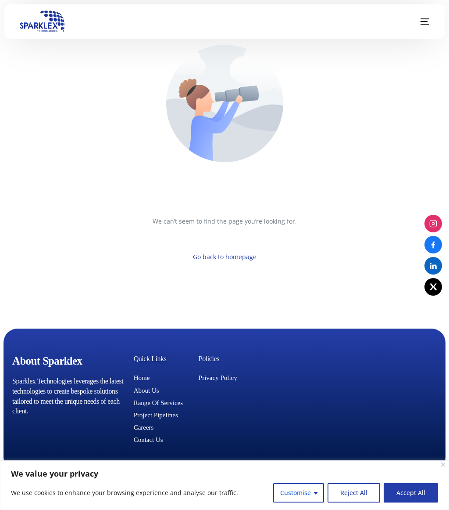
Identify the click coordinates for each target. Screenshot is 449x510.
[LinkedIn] (433, 266)
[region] (224, 485)
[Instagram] (433, 223)
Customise (295, 492)
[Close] (443, 465)
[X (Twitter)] (433, 287)
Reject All (353, 492)
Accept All (410, 492)
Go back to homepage (225, 257)
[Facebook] (433, 244)
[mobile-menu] (418, 22)
